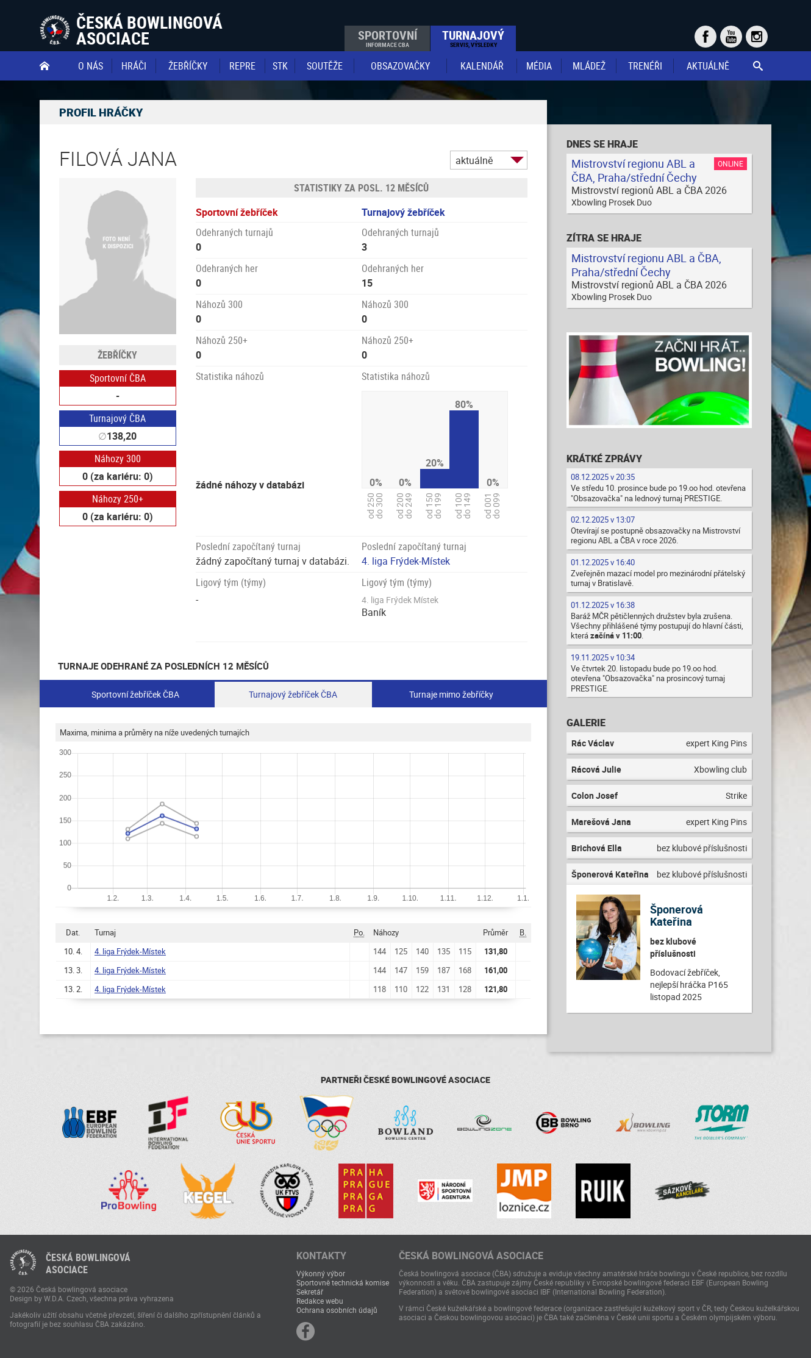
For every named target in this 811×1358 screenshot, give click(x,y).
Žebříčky (187, 66)
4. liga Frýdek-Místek (406, 561)
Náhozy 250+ (117, 499)
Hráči (133, 66)
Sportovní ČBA (118, 378)
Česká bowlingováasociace (88, 1263)
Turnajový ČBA (117, 418)
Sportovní (387, 38)
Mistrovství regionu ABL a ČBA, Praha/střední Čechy (634, 170)
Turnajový (473, 38)
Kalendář (482, 66)
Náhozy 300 (118, 458)
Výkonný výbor (320, 1273)
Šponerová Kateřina (676, 915)
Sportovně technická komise (342, 1282)
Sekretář (309, 1291)
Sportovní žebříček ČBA (135, 694)
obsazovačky (400, 66)
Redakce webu (319, 1301)
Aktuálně (708, 66)
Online (730, 163)
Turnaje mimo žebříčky (451, 694)
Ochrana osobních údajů (336, 1310)
